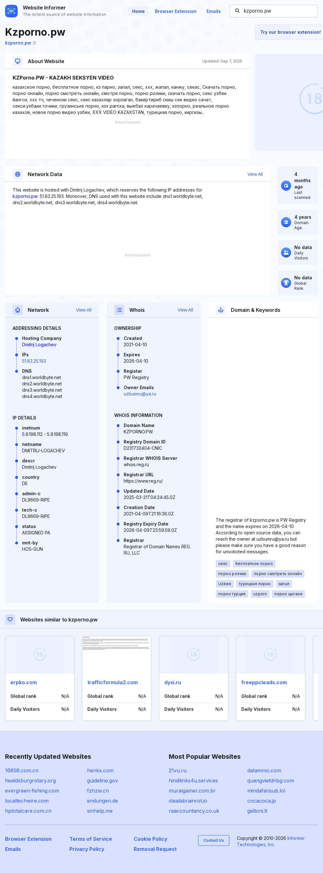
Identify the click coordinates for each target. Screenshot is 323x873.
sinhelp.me (100, 811)
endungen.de (102, 801)
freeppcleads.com (264, 682)
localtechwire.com (27, 801)
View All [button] (255, 174)
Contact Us (213, 840)
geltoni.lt (257, 811)
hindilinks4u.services (193, 780)
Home (138, 11)
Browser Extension (176, 11)
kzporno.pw (20, 42)
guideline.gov (102, 780)
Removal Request (155, 849)
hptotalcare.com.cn (28, 811)
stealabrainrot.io (188, 801)
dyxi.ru (172, 682)
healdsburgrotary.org (30, 780)
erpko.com (23, 682)
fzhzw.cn (98, 790)
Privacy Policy (86, 849)
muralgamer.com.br (192, 790)
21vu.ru (177, 770)
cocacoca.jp (261, 801)
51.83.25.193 (34, 361)
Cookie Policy (150, 839)
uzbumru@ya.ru (140, 393)
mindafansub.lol (266, 790)
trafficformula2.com (112, 682)
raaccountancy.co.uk (194, 811)
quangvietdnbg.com (270, 780)
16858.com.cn (21, 770)
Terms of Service (90, 839)
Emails (214, 11)
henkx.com (100, 770)
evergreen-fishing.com (32, 790)
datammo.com (264, 770)
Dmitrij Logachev (39, 344)
